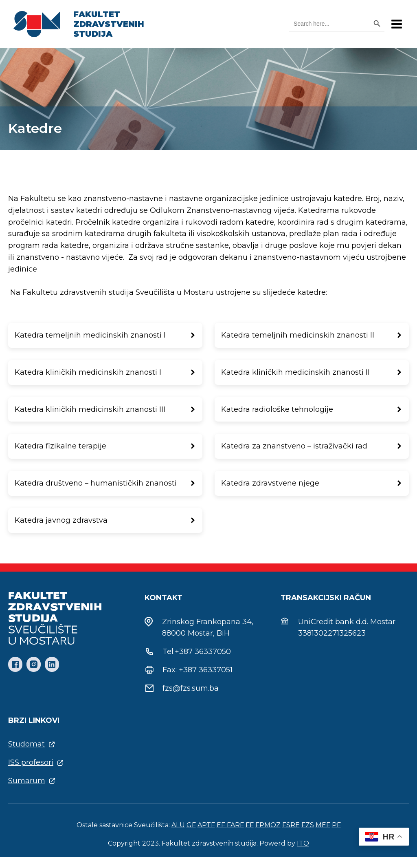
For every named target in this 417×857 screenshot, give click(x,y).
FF (250, 825)
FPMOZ (268, 825)
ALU (178, 825)
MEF (323, 825)
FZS (307, 825)
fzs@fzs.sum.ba (190, 688)
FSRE (291, 825)
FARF (235, 825)
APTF (206, 825)
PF (336, 825)
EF (222, 825)
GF (191, 825)
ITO (303, 843)
